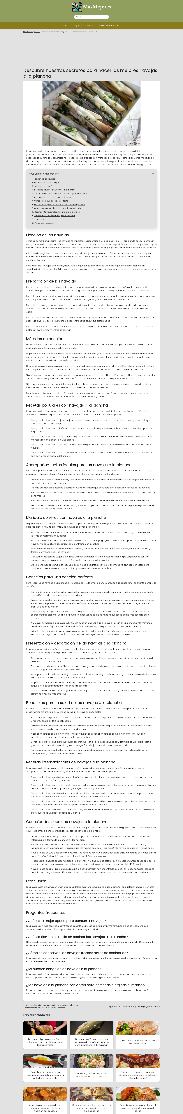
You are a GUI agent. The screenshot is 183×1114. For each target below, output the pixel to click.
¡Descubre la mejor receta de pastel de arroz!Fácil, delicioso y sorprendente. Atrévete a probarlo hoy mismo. (51, 956)
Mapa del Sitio (76, 1094)
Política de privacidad (124, 1102)
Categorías (77, 25)
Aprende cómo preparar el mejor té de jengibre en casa (133, 956)
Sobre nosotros (121, 1108)
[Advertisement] (91, 50)
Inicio (65, 25)
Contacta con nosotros (109, 25)
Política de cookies (123, 1099)
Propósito (90, 25)
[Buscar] (106, 17)
